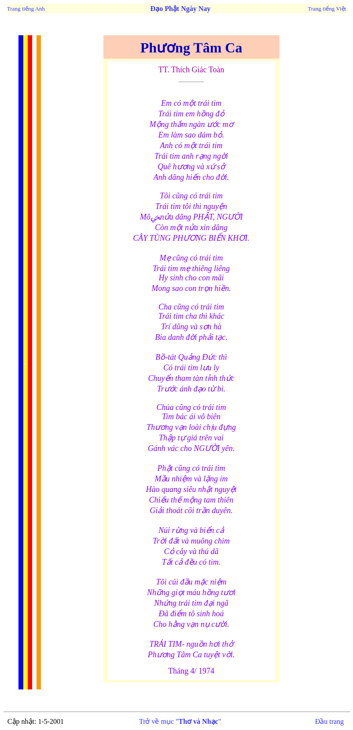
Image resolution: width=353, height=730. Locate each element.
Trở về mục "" (180, 721)
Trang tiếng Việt (327, 8)
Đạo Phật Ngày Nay (181, 8)
